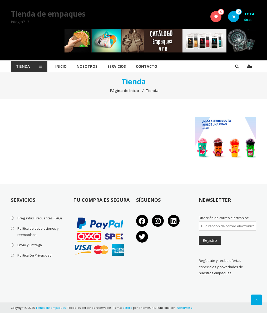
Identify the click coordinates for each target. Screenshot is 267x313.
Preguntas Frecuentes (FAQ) (39, 218)
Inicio (61, 66)
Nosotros (87, 66)
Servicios (116, 66)
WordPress (184, 308)
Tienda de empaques (48, 14)
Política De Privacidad (34, 255)
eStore (127, 308)
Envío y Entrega (29, 245)
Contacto (146, 66)
